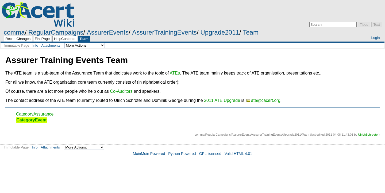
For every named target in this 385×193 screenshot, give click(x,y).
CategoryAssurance (35, 114)
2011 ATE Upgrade (222, 100)
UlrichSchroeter (368, 134)
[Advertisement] (319, 11)
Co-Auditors (121, 91)
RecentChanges (17, 39)
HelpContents (64, 39)
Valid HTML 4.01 (238, 153)
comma (14, 32)
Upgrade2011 (219, 32)
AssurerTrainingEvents (164, 32)
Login (375, 38)
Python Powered (182, 153)
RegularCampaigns (55, 32)
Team (251, 32)
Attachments (50, 45)
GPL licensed (210, 153)
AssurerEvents (108, 32)
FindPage (42, 39)
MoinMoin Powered (149, 153)
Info (35, 45)
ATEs (175, 73)
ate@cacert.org (265, 100)
